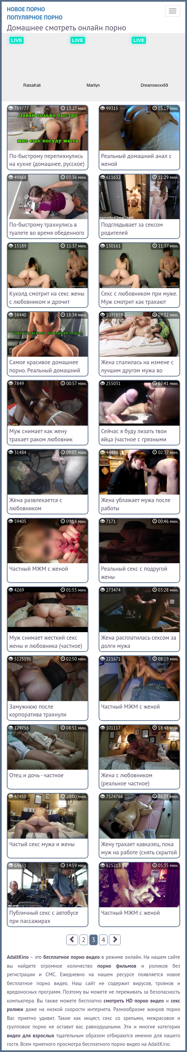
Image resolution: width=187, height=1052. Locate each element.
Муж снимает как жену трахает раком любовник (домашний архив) (41, 439)
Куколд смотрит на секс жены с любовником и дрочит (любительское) (46, 302)
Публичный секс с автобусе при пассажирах (43, 917)
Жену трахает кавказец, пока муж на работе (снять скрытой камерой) (139, 852)
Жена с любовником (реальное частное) (126, 779)
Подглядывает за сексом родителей (132, 229)
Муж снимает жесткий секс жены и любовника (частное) (45, 642)
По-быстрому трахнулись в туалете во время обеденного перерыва (46, 233)
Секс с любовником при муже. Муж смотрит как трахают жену (139, 302)
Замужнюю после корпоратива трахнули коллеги (37, 715)
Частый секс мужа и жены (42, 844)
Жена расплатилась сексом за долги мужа (138, 642)
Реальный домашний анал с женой (136, 160)
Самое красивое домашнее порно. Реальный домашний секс (44, 370)
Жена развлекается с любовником (35, 504)
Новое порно (26, 9)
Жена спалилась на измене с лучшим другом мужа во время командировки (137, 370)
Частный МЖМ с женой (38, 568)
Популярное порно (35, 17)
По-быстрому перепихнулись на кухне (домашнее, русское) (47, 160)
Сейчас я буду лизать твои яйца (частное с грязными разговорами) (134, 439)
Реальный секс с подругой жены (134, 573)
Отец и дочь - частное (36, 775)
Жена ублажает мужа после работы (136, 504)
